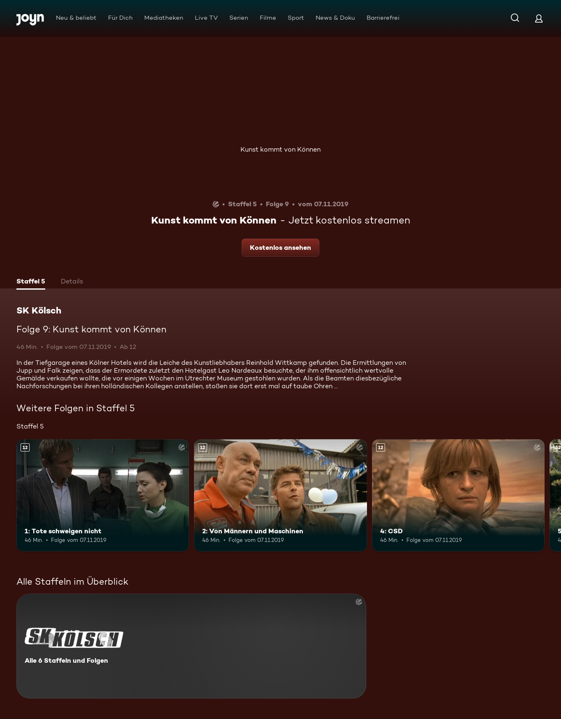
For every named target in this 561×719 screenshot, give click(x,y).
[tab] (31, 282)
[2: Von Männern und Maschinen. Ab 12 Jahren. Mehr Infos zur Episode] (280, 495)
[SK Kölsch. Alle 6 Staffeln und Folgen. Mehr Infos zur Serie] (191, 646)
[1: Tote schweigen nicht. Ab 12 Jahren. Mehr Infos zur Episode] (102, 495)
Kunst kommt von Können (280, 149)
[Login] (539, 18)
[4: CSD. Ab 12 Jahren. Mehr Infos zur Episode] (458, 495)
